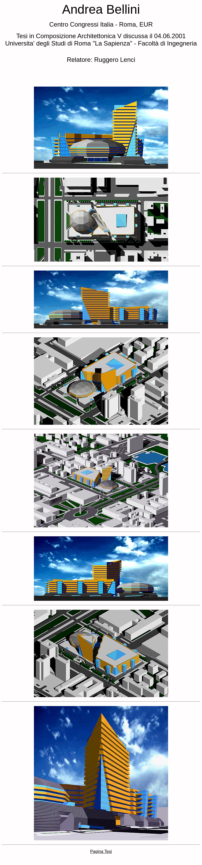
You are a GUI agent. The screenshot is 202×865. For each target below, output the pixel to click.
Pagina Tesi (101, 851)
